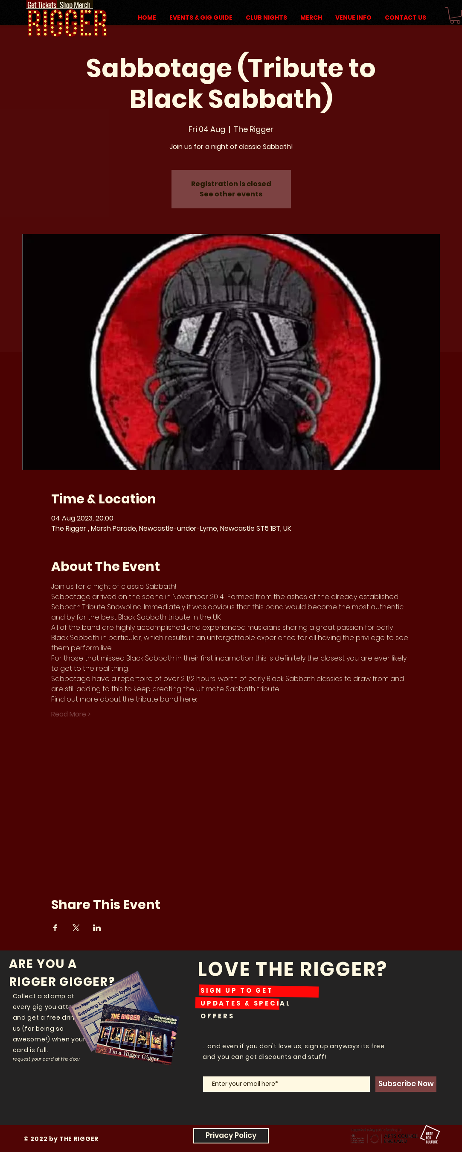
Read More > (71, 714)
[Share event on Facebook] (55, 927)
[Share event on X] (76, 927)
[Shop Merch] (75, 4)
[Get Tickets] (41, 4)
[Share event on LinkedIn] (97, 927)
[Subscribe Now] (405, 1084)
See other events (231, 194)
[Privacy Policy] (231, 1135)
